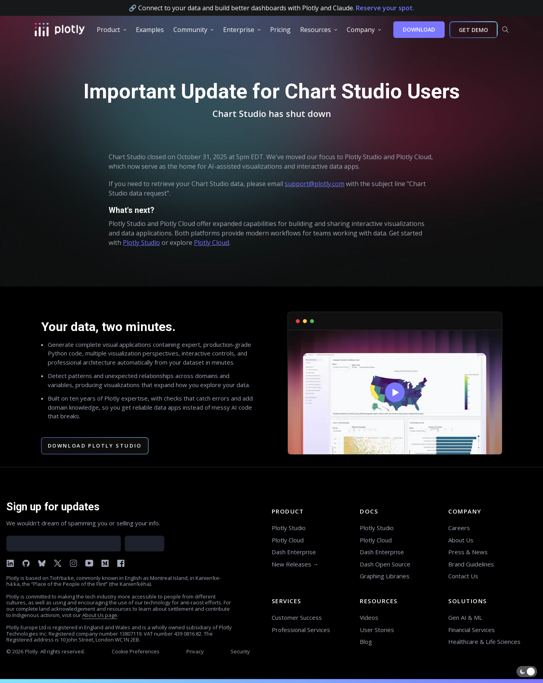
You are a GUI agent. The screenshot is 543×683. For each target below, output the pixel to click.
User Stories (377, 630)
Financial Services (471, 630)
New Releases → (295, 564)
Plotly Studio (141, 242)
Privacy (195, 651)
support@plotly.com (314, 183)
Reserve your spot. (385, 8)
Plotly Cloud (211, 242)
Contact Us (463, 576)
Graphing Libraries (385, 576)
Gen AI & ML (465, 617)
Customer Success (297, 617)
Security (240, 651)
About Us (460, 540)
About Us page (99, 615)
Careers (459, 528)
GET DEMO (473, 30)
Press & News (468, 552)
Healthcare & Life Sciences (484, 641)
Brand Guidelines (471, 564)
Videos (369, 617)
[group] (111, 29)
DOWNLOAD (419, 29)
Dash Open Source (385, 564)
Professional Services (301, 630)
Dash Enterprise (294, 552)
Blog (366, 641)
